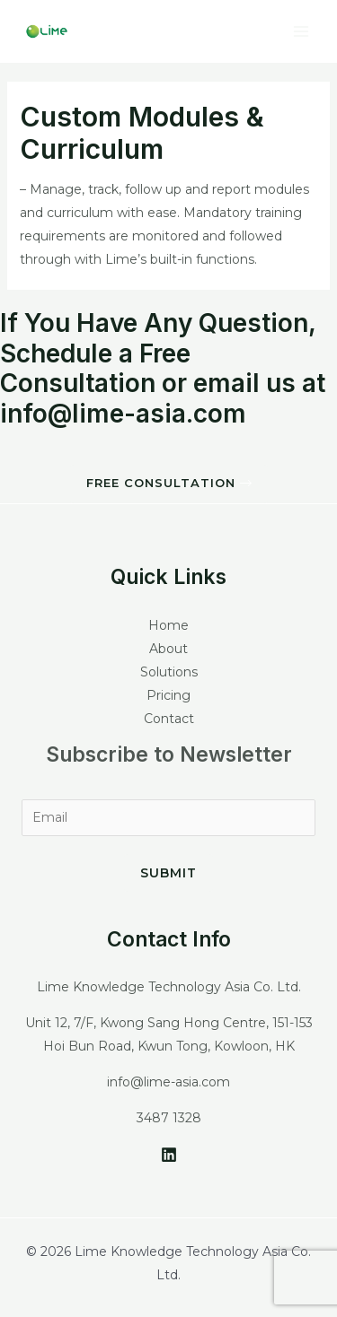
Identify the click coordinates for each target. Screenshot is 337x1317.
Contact (169, 719)
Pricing (168, 695)
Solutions (169, 672)
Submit (168, 873)
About (168, 649)
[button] (169, 484)
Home (168, 625)
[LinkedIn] (169, 1155)
